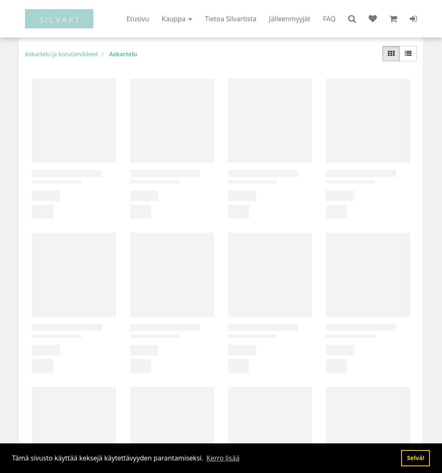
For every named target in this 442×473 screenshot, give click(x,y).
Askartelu (123, 54)
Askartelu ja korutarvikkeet (61, 54)
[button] (352, 18)
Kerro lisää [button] (223, 458)
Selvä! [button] (415, 458)
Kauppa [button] (177, 18)
